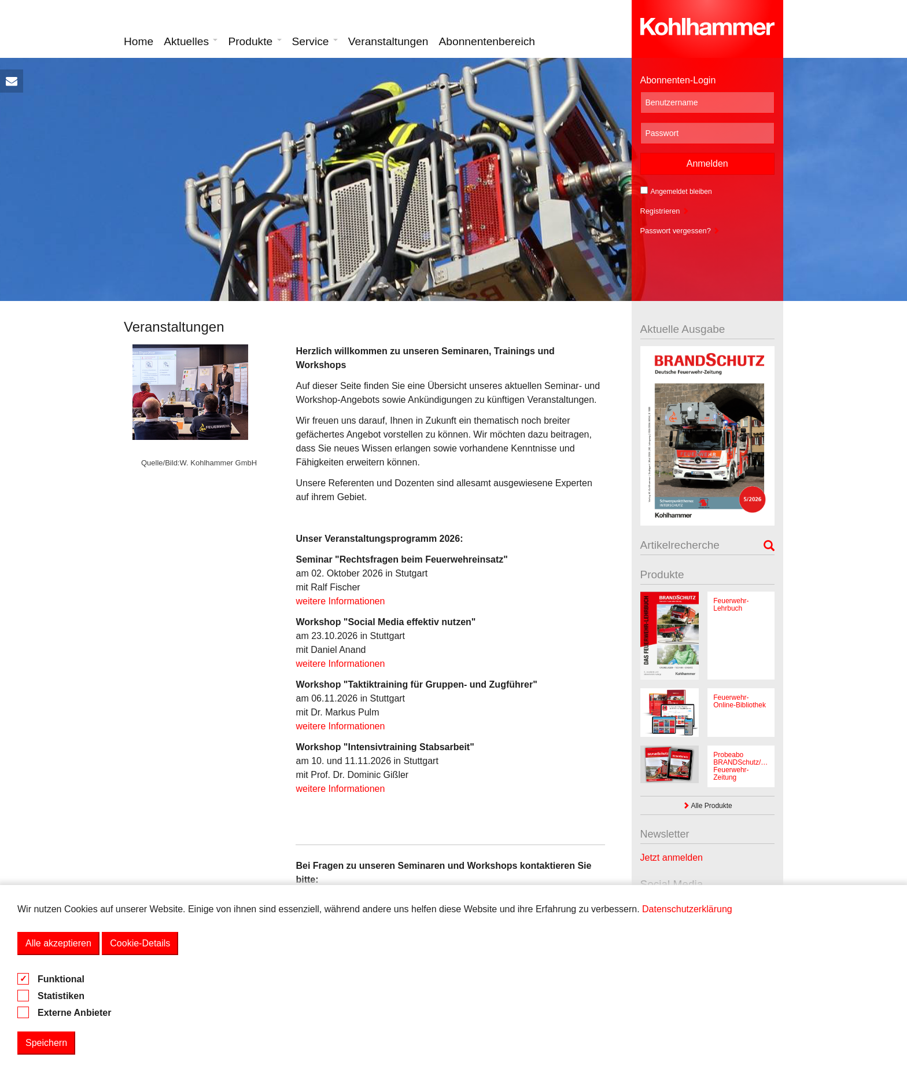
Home (138, 41)
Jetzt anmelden (671, 857)
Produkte (254, 41)
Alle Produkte (707, 806)
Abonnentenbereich (487, 41)
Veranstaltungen (388, 41)
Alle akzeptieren (58, 943)
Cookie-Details (140, 943)
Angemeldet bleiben (676, 191)
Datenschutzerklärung (687, 909)
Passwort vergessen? (680, 230)
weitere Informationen (340, 601)
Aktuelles (190, 41)
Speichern (46, 1043)
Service (315, 41)
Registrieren (665, 211)
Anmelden (707, 163)
